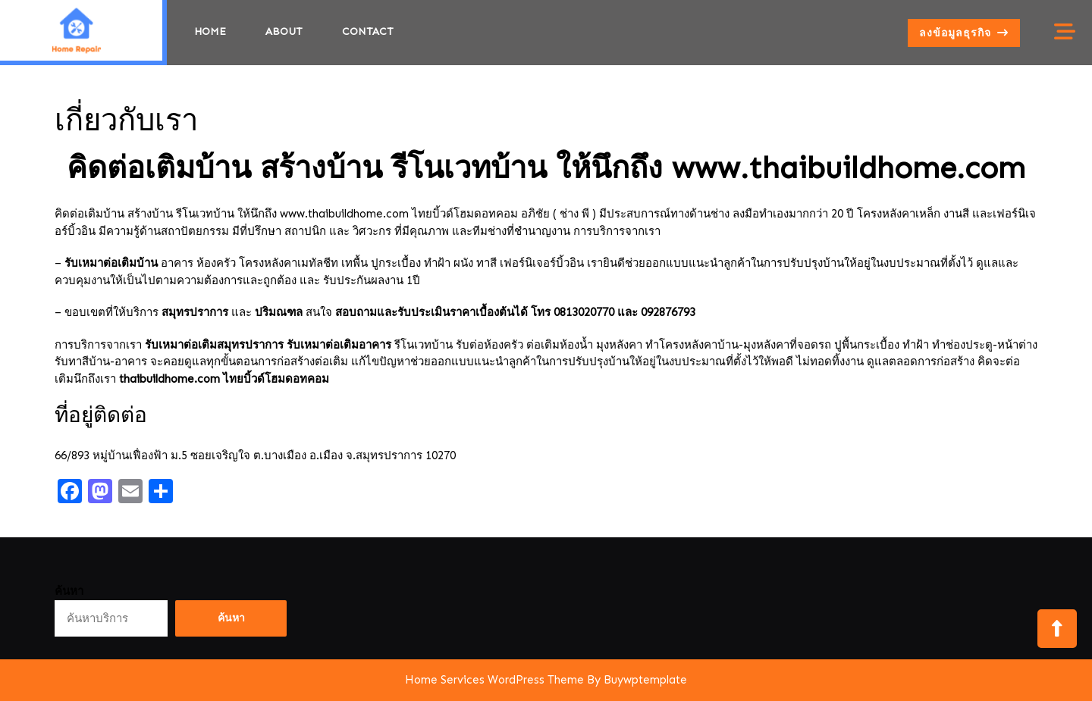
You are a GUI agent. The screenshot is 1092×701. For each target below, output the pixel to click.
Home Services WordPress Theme (494, 680)
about (284, 31)
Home (210, 31)
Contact (368, 31)
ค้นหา (69, 591)
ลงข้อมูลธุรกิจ (969, 35)
